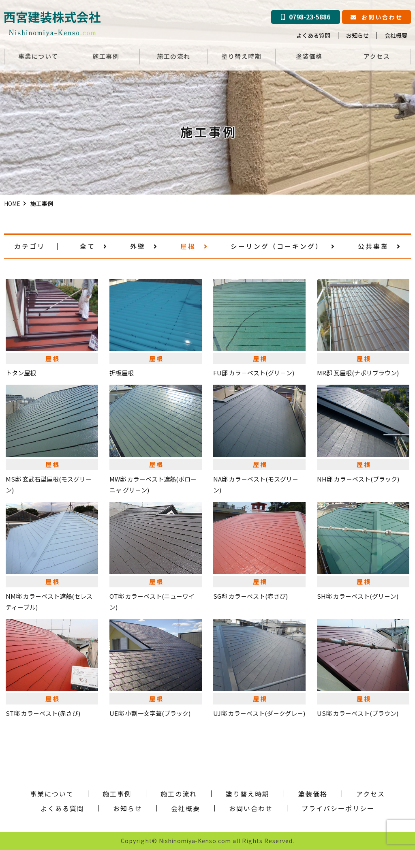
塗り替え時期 (241, 56)
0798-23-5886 (305, 17)
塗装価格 (309, 56)
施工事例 (105, 56)
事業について (38, 56)
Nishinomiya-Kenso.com (195, 840)
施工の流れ (173, 56)
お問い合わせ (377, 17)
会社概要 (396, 35)
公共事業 (379, 246)
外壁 (144, 246)
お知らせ (357, 35)
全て (94, 246)
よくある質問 (313, 35)
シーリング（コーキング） (283, 246)
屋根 (194, 246)
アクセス (377, 56)
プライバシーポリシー (338, 808)
